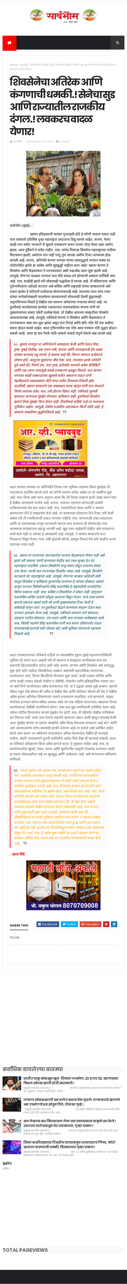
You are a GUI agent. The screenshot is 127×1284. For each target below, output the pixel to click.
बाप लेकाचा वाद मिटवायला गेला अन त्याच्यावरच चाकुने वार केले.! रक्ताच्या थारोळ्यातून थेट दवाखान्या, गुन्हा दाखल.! (69, 1123)
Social (24, 65)
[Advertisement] (63, 1024)
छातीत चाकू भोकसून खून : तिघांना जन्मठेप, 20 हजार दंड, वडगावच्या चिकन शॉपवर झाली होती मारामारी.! (70, 1080)
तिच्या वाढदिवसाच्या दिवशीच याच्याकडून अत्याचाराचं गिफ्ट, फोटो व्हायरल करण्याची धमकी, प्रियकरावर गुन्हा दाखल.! (69, 1144)
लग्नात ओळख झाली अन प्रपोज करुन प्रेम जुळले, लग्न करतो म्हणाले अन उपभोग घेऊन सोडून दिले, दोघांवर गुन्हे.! (71, 1102)
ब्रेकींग (7, 1163)
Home (14, 65)
